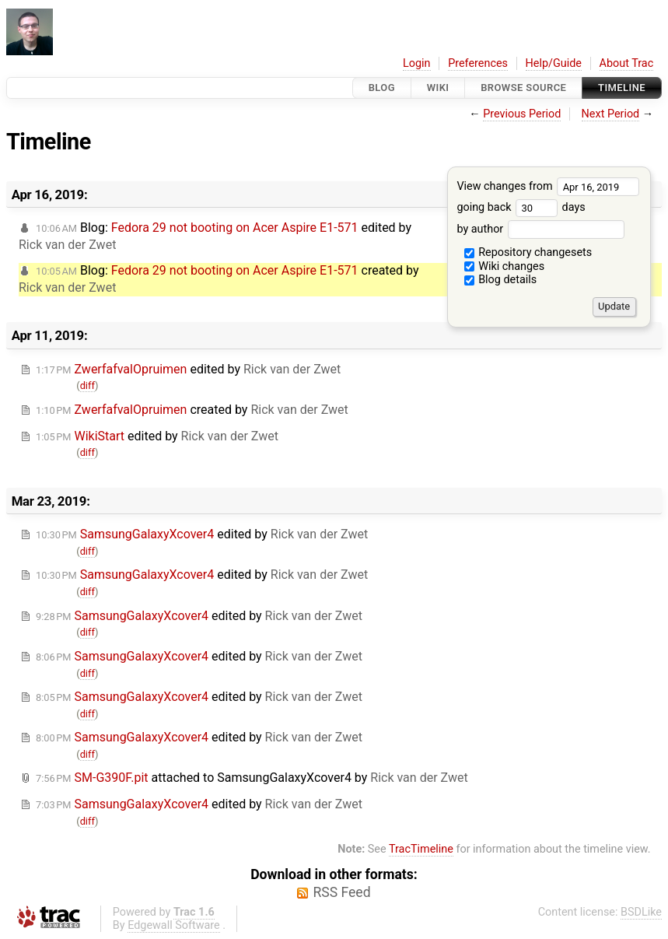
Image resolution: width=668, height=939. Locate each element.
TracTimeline (421, 849)
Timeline (621, 87)
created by (192, 409)
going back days (520, 207)
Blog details (500, 279)
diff (87, 385)
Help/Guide (554, 63)
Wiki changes (504, 266)
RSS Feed (341, 892)
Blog (382, 87)
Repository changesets (528, 252)
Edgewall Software (174, 925)
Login (417, 63)
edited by (188, 369)
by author (540, 229)
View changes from (547, 186)
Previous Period (522, 114)
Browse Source (523, 87)
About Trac (627, 63)
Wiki (438, 87)
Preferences (478, 63)
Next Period (611, 114)
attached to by (252, 777)
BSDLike (641, 912)
